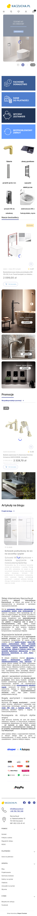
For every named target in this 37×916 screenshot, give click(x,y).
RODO (4, 844)
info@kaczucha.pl (16, 809)
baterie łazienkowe (9, 452)
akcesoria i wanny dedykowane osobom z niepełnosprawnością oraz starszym (18, 659)
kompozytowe (15, 645)
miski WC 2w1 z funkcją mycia (16, 708)
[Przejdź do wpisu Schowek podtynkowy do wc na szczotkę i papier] (19, 530)
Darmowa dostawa (8, 876)
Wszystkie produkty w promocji (13, 400)
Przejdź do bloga (8, 511)
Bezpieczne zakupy (8, 901)
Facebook (5, 905)
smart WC (31, 642)
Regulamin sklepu (7, 841)
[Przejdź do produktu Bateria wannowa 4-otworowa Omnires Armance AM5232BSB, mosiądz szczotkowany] (18, 428)
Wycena (4, 889)
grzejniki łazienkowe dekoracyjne (15, 651)
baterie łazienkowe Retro (23, 647)
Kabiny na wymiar (7, 879)
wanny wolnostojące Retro (13, 644)
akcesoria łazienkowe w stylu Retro (17, 653)
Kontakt (4, 834)
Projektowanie (6, 872)
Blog (3, 869)
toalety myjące (20, 642)
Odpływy (4, 882)
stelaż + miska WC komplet (12, 269)
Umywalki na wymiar (8, 886)
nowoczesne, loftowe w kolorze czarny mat (18, 649)
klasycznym (6, 654)
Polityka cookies (7, 837)
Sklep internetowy (17, 913)
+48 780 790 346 (16, 811)
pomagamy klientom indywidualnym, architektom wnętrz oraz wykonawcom (18, 610)
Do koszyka (10, 284)
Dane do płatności (7, 856)
